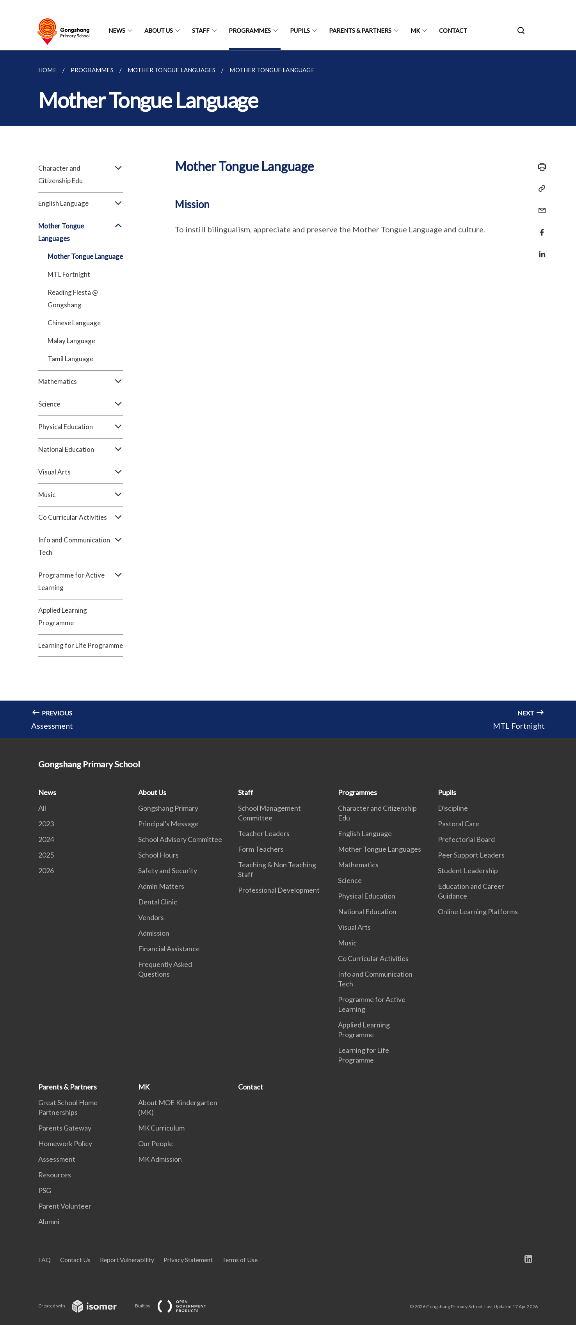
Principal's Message (168, 823)
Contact (453, 30)
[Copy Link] (539, 188)
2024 (46, 839)
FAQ (44, 1259)
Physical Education (80, 427)
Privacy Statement (188, 1259)
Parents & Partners (360, 30)
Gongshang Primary (168, 808)
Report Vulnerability (127, 1259)
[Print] (539, 166)
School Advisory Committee (180, 839)
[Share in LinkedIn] (539, 249)
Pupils (300, 30)
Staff (201, 30)
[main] (288, 394)
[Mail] (539, 205)
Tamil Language (70, 359)
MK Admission (160, 1159)
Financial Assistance (169, 948)
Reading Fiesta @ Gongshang (73, 298)
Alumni (48, 1221)
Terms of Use (240, 1259)
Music (80, 495)
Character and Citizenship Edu (80, 174)
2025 (46, 855)
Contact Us (75, 1259)
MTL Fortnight (69, 274)
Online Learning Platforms (478, 911)
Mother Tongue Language (85, 256)
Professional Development (279, 890)
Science (80, 404)
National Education (80, 449)
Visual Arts (80, 472)
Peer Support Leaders (471, 855)
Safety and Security (167, 870)
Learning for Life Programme (80, 645)
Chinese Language (74, 323)
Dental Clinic (157, 901)
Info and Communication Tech (80, 546)
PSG (44, 1190)
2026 (46, 870)
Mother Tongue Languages (80, 232)
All (42, 808)
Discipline (453, 808)
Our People (155, 1143)
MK (415, 30)
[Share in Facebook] (539, 227)
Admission (153, 933)
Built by (177, 1306)
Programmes (250, 30)
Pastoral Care (458, 823)
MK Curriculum (161, 1127)
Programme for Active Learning (80, 581)
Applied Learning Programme (62, 616)
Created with (83, 1306)
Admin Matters (161, 886)
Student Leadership (468, 870)
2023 (46, 823)
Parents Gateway (64, 1127)
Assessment (56, 1159)
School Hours (158, 855)
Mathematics (80, 381)
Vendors (151, 917)
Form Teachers (261, 849)
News (116, 30)
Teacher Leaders (264, 833)
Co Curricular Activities (80, 517)
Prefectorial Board (466, 839)
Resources (54, 1174)
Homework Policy (65, 1143)
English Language (80, 203)
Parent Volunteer (64, 1206)
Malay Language (71, 341)
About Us (158, 30)
